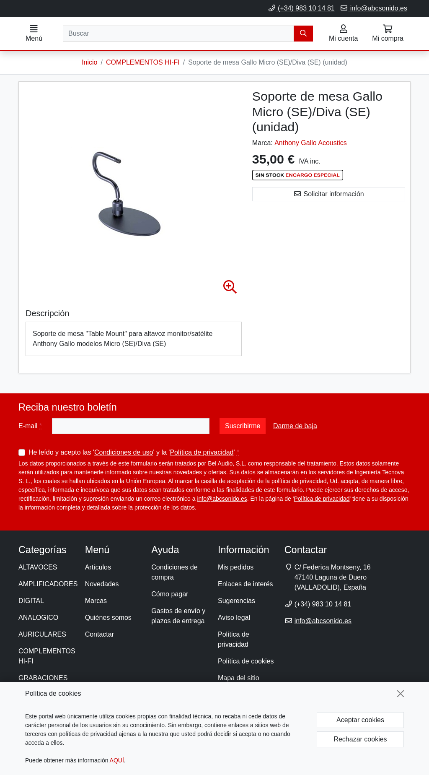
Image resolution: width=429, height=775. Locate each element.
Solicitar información (328, 194)
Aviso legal (234, 618)
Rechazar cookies (360, 739)
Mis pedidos (235, 567)
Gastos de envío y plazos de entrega (178, 616)
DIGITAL (31, 601)
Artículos (98, 567)
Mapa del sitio (238, 678)
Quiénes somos (108, 618)
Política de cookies (246, 661)
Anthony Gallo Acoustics (310, 143)
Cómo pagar (169, 594)
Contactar (99, 634)
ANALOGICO (38, 618)
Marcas (96, 601)
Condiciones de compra (174, 572)
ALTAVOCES (37, 567)
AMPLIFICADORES (48, 584)
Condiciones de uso (123, 452)
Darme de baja (295, 426)
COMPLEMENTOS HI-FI (46, 656)
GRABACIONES (42, 678)
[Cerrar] (400, 693)
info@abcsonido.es (373, 8)
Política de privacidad (201, 452)
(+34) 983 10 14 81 (301, 8)
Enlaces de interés (245, 584)
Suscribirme (242, 426)
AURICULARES (42, 634)
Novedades (102, 584)
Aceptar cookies (360, 719)
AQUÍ (117, 760)
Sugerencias (236, 601)
